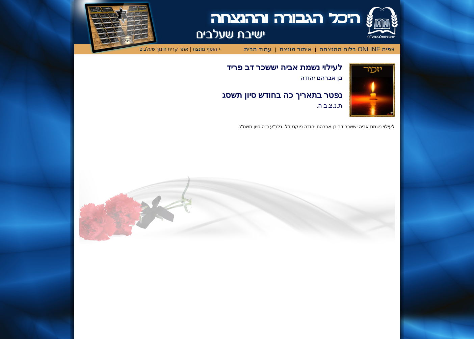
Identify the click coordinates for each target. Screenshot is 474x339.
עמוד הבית (257, 49)
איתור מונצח (296, 49)
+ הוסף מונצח (207, 49)
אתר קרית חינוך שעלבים (163, 49)
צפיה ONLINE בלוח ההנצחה (357, 49)
